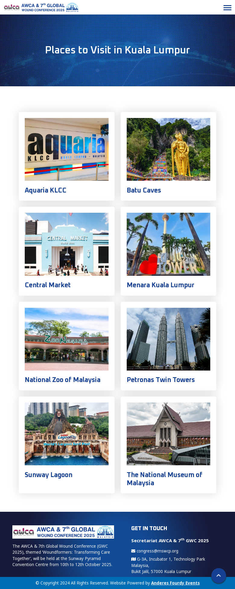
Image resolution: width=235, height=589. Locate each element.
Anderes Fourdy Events (175, 583)
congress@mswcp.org (154, 551)
